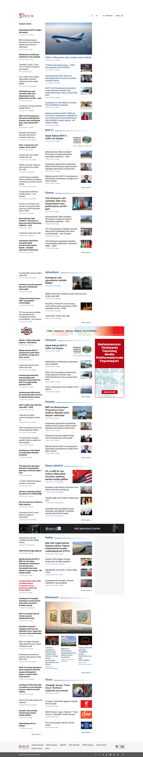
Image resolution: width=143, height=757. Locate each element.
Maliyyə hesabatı (51, 745)
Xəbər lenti (25, 23)
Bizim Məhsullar (74, 745)
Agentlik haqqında (37, 745)
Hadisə (49, 537)
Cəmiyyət (50, 340)
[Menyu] (119, 16)
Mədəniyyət (52, 597)
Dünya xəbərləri (54, 465)
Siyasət (49, 192)
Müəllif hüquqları (87, 745)
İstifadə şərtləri (101, 745)
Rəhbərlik (63, 745)
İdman (49, 679)
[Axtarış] (92, 16)
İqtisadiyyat (52, 272)
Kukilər (47, 748)
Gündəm (50, 401)
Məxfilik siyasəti (36, 748)
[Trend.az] (26, 15)
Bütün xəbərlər (85, 187)
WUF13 (49, 130)
